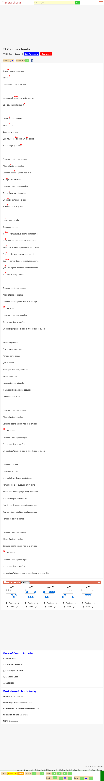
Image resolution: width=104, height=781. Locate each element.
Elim (37, 708)
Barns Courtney (17, 696)
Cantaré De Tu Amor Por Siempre (19, 708)
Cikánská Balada (11, 714)
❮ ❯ (11, 60)
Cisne (5, 721)
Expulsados (13, 721)
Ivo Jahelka (24, 715)
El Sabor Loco (12, 676)
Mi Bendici (11, 658)
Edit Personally (31, 54)
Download (46, 54)
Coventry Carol (10, 702)
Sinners (6, 696)
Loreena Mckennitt (25, 702)
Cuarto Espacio (15, 54)
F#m (49, 587)
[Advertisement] (52, 26)
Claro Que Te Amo (14, 670)
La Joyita (10, 683)
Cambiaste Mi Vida (15, 664)
